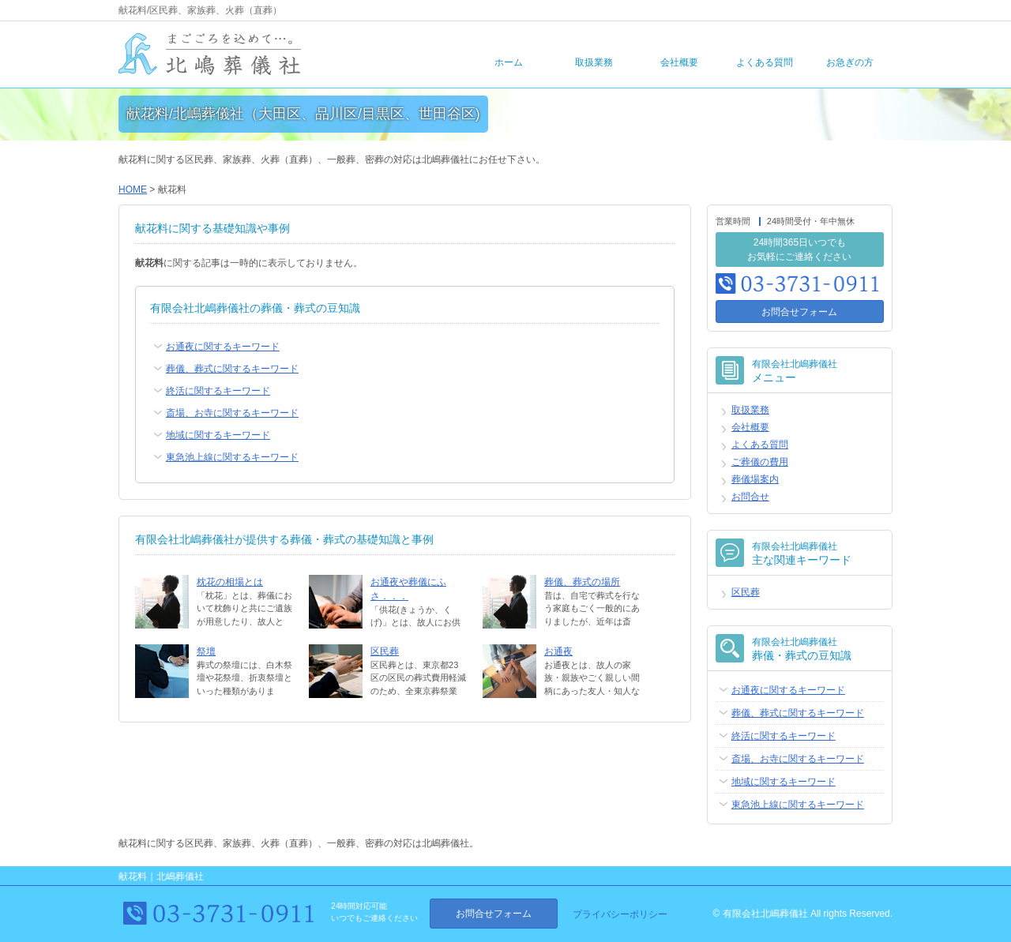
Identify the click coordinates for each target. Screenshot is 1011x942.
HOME (132, 189)
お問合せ (750, 496)
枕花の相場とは (230, 581)
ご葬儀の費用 (759, 461)
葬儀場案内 (755, 479)
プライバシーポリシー (620, 914)
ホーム (508, 62)
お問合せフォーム (799, 311)
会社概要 (679, 62)
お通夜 (558, 651)
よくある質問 (764, 62)
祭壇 (206, 651)
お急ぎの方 (850, 62)
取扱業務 (594, 62)
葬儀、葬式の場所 (582, 581)
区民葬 (384, 651)
